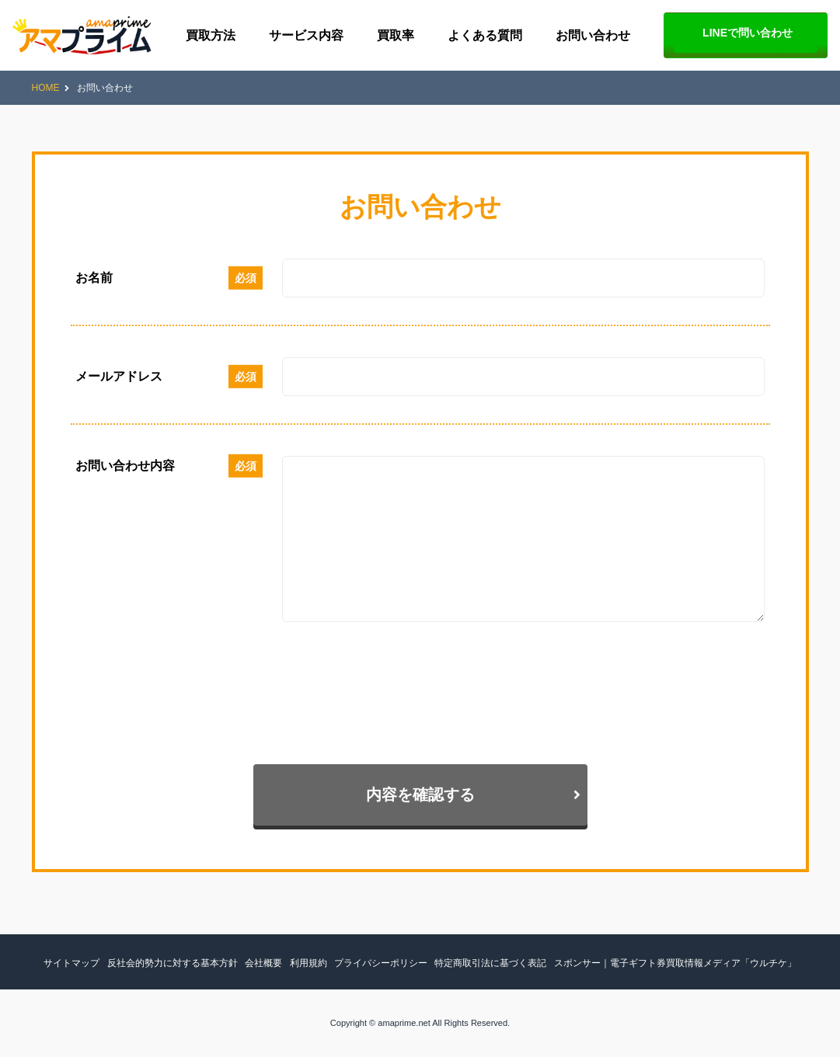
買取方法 (210, 35)
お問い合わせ (593, 35)
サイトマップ (71, 963)
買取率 (395, 35)
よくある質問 (485, 35)
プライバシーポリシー (380, 963)
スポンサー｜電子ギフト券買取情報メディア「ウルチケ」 (675, 963)
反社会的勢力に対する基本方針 (172, 963)
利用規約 (308, 963)
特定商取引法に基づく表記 (490, 963)
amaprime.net (404, 1022)
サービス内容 (306, 35)
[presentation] (189, 689)
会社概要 (263, 963)
